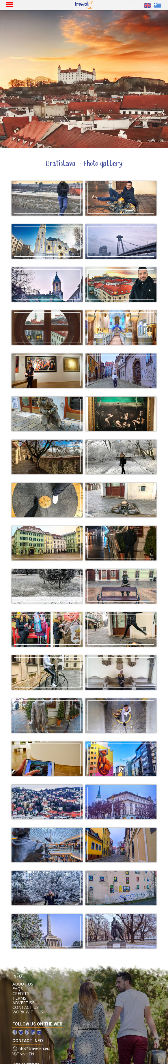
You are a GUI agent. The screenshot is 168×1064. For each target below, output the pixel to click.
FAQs (17, 989)
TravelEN (25, 1054)
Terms (19, 998)
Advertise (23, 1003)
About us (22, 984)
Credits (20, 994)
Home (82, 5)
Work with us (27, 1012)
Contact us (25, 1007)
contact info (27, 1040)
